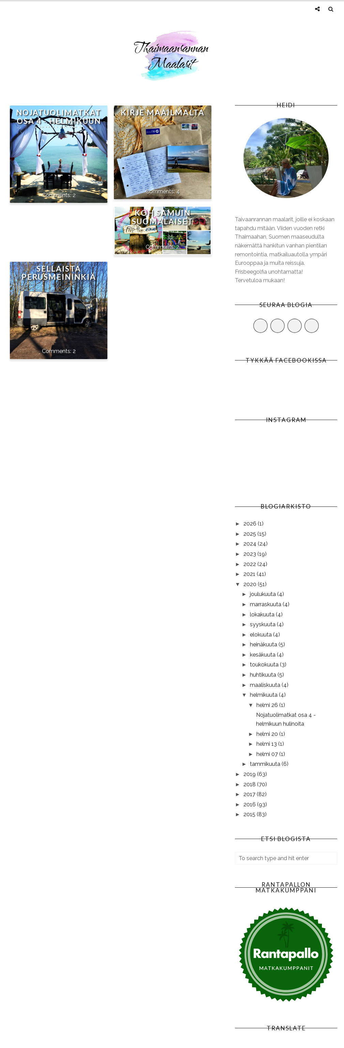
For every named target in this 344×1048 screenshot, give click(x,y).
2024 (250, 544)
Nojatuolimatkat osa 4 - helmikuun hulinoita (58, 121)
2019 (250, 774)
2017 (250, 794)
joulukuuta (263, 594)
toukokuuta (265, 664)
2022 (250, 564)
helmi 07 (267, 754)
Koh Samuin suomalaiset (162, 217)
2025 (250, 534)
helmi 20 (267, 734)
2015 (250, 814)
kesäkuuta (263, 654)
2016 (250, 804)
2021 (250, 574)
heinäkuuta (264, 644)
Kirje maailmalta (163, 112)
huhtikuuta (264, 675)
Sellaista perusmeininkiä (58, 273)
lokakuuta (263, 614)
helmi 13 (267, 744)
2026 (250, 523)
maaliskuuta (266, 685)
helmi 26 (267, 705)
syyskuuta (263, 624)
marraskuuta (266, 604)
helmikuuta (264, 695)
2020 (250, 584)
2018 (250, 784)
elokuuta (261, 634)
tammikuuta (266, 764)
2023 (250, 554)
